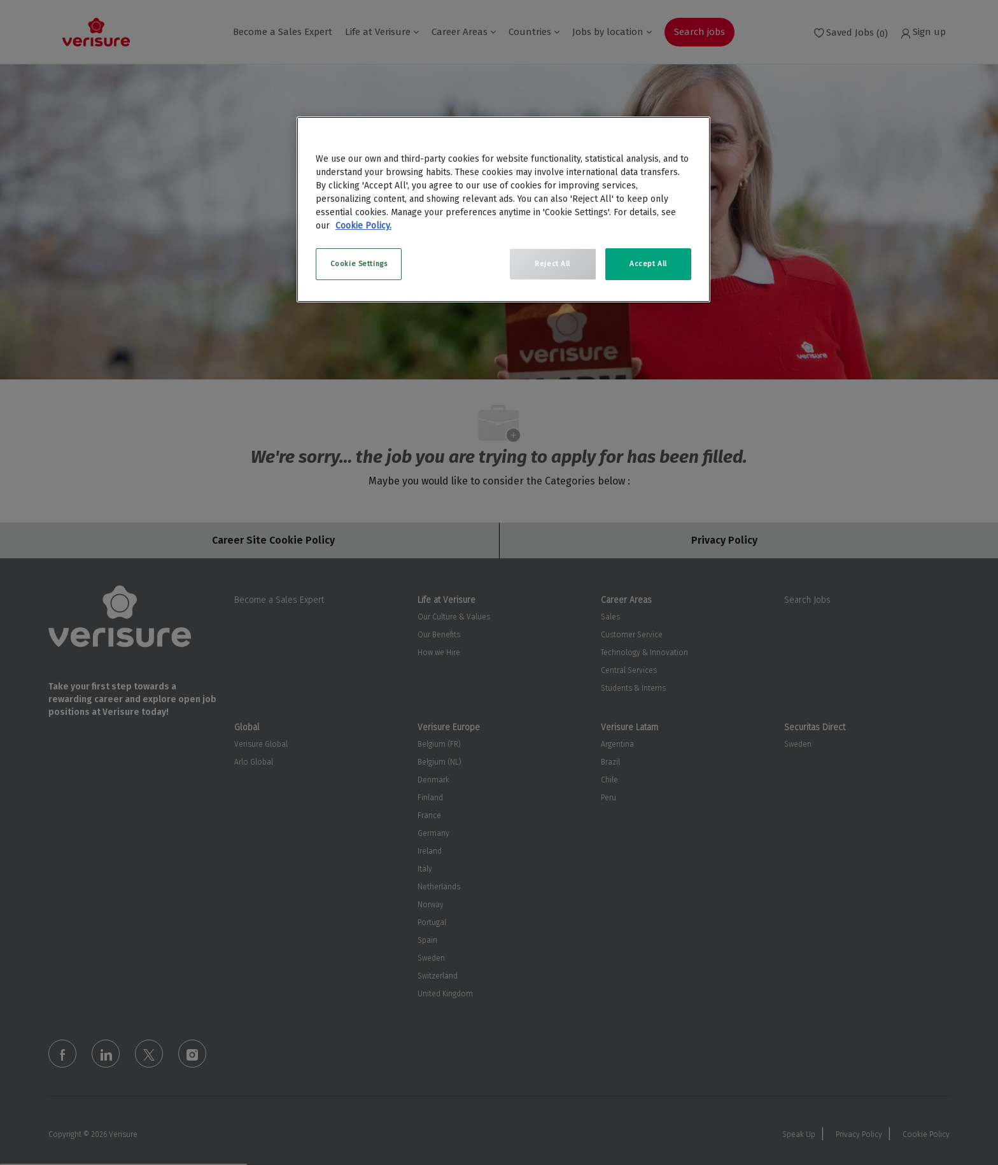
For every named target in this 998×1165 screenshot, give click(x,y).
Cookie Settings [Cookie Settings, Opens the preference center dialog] (359, 263)
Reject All (552, 263)
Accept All (648, 263)
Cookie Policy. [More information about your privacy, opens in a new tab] (363, 225)
